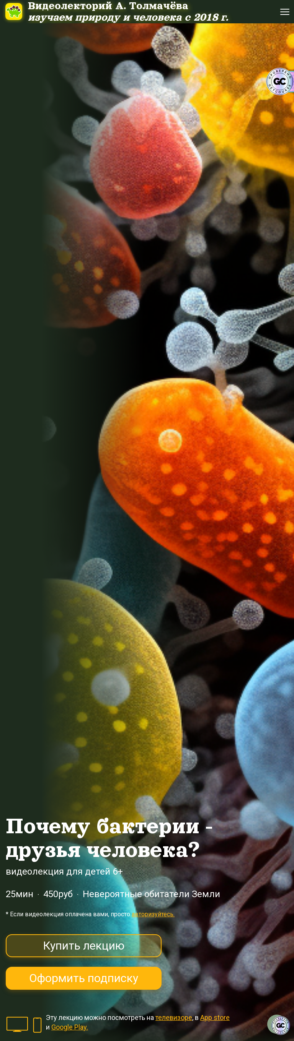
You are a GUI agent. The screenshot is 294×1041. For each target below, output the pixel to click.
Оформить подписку (83, 978)
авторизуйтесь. (153, 914)
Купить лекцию (83, 945)
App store (215, 1017)
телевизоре (173, 1017)
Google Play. (69, 1027)
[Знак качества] (280, 1025)
